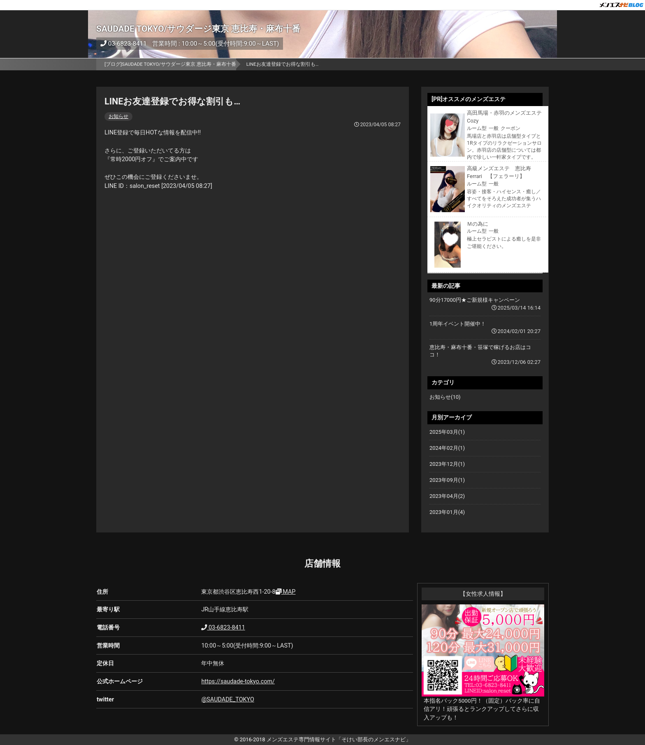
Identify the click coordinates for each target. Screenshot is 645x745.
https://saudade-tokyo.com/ (238, 681)
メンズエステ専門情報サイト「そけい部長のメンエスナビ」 (339, 739)
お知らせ (118, 116)
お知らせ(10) (445, 397)
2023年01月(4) (447, 512)
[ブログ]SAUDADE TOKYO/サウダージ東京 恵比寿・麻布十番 (170, 64)
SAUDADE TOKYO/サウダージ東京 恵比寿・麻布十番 (198, 29)
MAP (286, 591)
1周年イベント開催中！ (457, 324)
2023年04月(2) (447, 496)
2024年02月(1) (447, 448)
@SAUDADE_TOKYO (227, 699)
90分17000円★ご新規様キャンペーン (474, 300)
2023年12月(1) (447, 464)
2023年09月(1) (447, 480)
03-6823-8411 (123, 43)
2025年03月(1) (447, 432)
